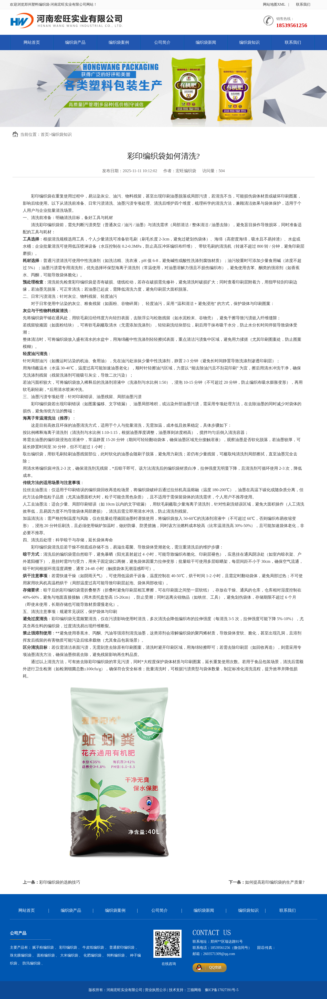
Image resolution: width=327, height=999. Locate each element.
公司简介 (162, 42)
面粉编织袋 (46, 955)
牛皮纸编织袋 (93, 947)
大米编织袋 (69, 955)
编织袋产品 (75, 42)
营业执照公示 (155, 990)
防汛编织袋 (31, 963)
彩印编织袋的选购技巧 (59, 882)
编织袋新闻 (206, 42)
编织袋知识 (249, 42)
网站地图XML (274, 4)
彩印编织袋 (68, 947)
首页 (45, 134)
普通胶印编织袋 (121, 947)
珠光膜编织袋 (20, 955)
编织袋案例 (119, 42)
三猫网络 (194, 990)
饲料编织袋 (116, 955)
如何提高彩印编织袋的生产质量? (274, 882)
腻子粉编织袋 (43, 947)
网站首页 (32, 42)
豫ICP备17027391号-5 (221, 990)
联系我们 (303, 4)
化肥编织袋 (92, 955)
